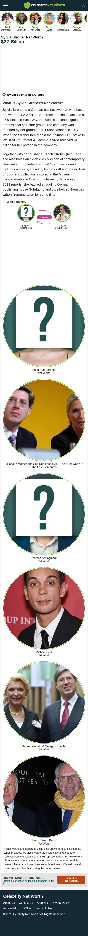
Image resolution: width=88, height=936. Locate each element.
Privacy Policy (61, 902)
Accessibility (11, 908)
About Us (9, 902)
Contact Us (26, 902)
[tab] (44, 96)
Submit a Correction (71, 879)
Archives (42, 902)
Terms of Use (43, 908)
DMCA (27, 908)
